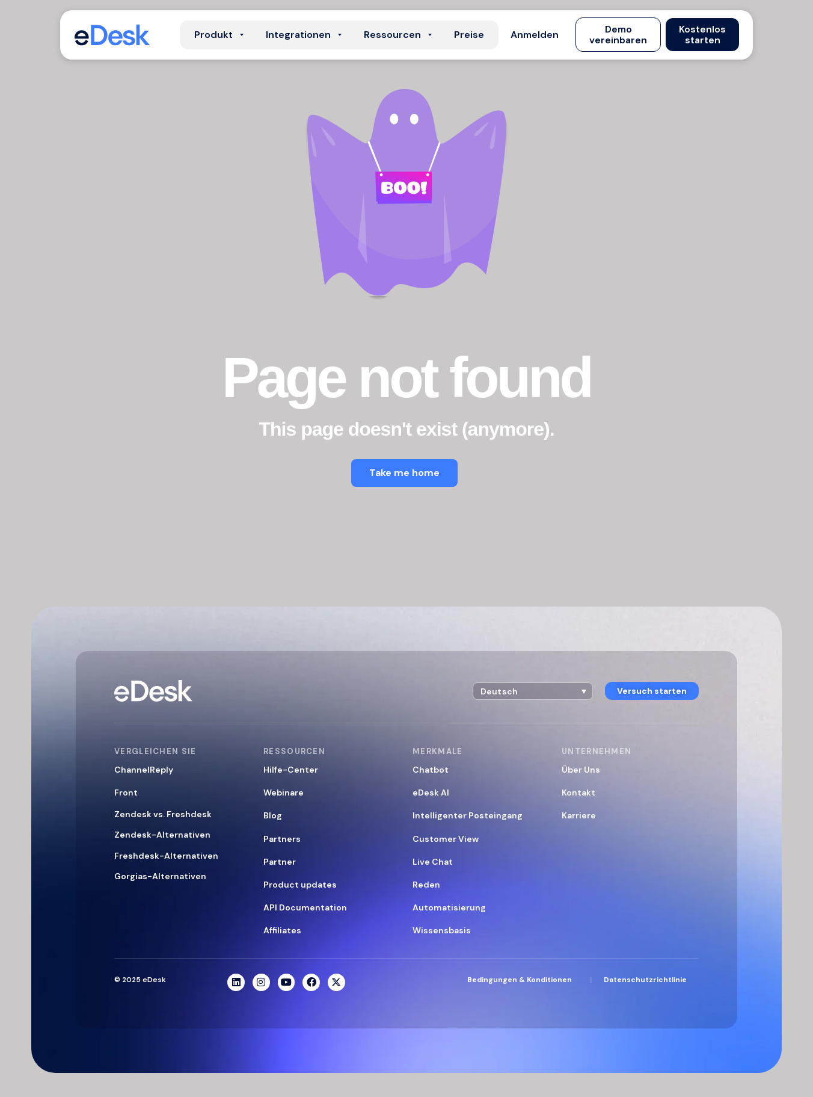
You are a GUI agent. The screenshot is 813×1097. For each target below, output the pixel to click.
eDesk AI (431, 792)
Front (126, 792)
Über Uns (581, 769)
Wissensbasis (442, 930)
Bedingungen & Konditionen (519, 979)
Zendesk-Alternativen (162, 834)
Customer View (446, 838)
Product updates (300, 884)
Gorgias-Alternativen (160, 876)
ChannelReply (143, 769)
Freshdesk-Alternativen (166, 855)
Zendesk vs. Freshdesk (163, 814)
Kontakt (578, 792)
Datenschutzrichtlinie (645, 979)
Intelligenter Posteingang (468, 815)
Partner (279, 861)
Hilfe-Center (290, 769)
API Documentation (305, 907)
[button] (535, 35)
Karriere (579, 815)
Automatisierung (449, 907)
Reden (426, 884)
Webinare (283, 792)
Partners (282, 838)
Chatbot (431, 769)
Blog (272, 815)
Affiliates (282, 930)
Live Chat (433, 861)
